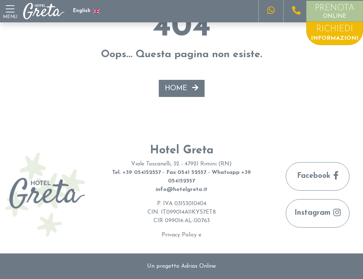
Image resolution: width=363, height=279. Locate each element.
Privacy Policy (179, 235)
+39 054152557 (142, 172)
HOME (182, 88)
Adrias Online (198, 266)
